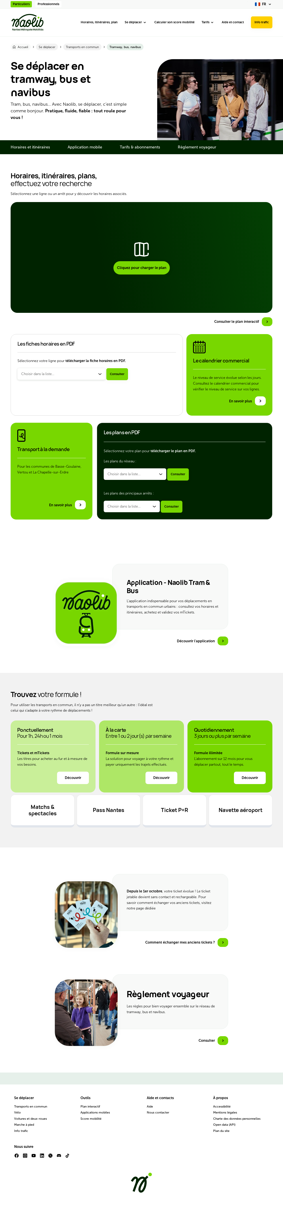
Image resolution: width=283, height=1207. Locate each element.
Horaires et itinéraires (30, 147)
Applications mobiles (95, 1112)
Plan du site (221, 1131)
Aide (150, 1106)
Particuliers (21, 4)
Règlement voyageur (197, 147)
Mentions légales (225, 1112)
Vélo (17, 1112)
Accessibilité (222, 1106)
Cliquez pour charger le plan (141, 267)
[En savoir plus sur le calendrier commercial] (247, 400)
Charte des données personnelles (236, 1119)
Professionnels (48, 4)
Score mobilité (90, 1119)
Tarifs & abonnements (140, 147)
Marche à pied (24, 1125)
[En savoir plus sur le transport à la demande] (67, 504)
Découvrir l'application (196, 641)
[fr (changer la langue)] (263, 4)
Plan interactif (90, 1106)
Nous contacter (158, 1112)
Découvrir (73, 778)
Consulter (117, 374)
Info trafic (261, 22)
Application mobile (85, 147)
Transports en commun (30, 1106)
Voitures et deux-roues (30, 1119)
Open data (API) (224, 1125)
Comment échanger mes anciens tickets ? (180, 942)
